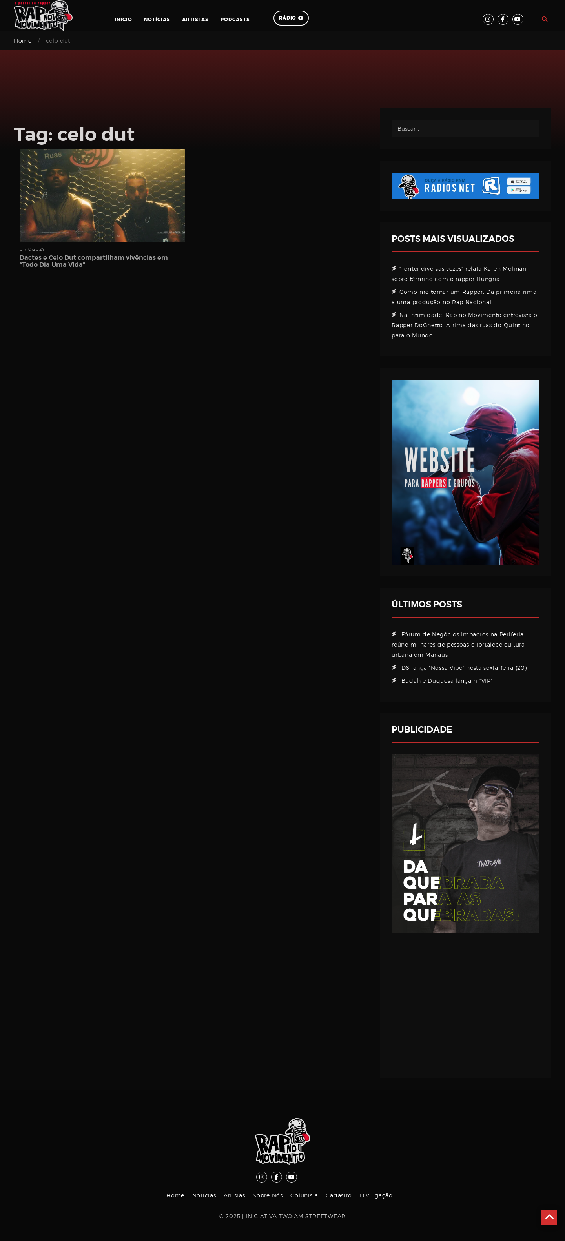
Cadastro (339, 1195)
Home (23, 40)
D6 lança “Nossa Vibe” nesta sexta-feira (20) (464, 667)
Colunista (304, 1195)
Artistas (195, 19)
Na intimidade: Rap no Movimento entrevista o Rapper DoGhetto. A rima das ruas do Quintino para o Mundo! (465, 325)
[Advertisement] (465, 1000)
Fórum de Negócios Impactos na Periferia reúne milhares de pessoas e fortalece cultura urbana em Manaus (458, 644)
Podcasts (235, 19)
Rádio (291, 18)
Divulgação (376, 1195)
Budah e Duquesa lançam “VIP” (447, 680)
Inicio (123, 19)
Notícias (157, 19)
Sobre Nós (267, 1195)
